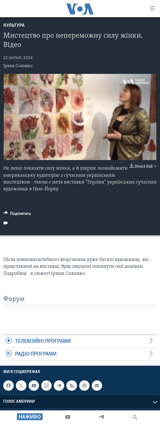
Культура (14, 25)
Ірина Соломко (17, 66)
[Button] (17, 215)
